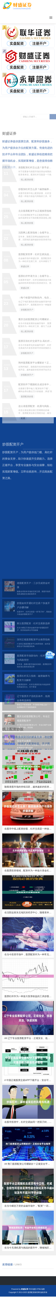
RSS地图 (32, 1289)
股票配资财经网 (33, 1292)
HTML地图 (40, 1289)
